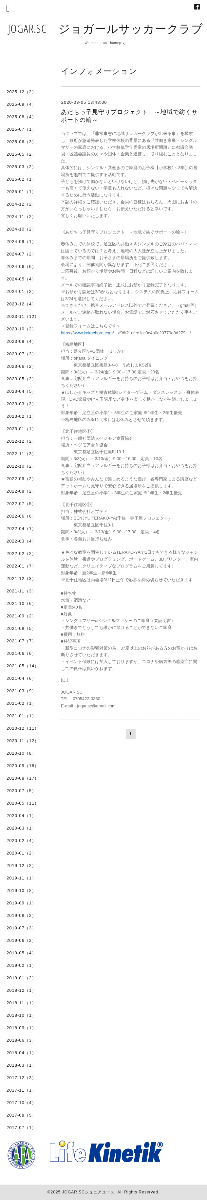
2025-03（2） (21, 166)
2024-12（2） (21, 204)
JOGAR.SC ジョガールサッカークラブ (105, 28)
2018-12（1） (21, 990)
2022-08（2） (21, 491)
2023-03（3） (21, 403)
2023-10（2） (21, 328)
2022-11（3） (21, 453)
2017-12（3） (21, 1077)
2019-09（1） (21, 902)
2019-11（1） (21, 878)
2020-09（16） (23, 765)
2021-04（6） (21, 678)
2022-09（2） (21, 478)
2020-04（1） (21, 815)
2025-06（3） (21, 141)
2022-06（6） (21, 516)
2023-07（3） (21, 353)
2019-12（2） (21, 865)
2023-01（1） (21, 428)
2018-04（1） (21, 1052)
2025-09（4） (21, 104)
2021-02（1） (21, 703)
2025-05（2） (21, 154)
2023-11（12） (23, 316)
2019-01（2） (21, 977)
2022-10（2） (21, 466)
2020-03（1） (21, 828)
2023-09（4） (21, 341)
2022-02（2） (21, 553)
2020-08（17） (23, 778)
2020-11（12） (23, 740)
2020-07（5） (21, 790)
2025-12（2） (21, 91)
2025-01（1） (21, 191)
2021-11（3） (21, 591)
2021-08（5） (21, 628)
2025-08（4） (21, 116)
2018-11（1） (21, 1002)
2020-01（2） (21, 853)
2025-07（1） (21, 129)
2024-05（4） (21, 279)
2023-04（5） (21, 391)
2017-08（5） (21, 1115)
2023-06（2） (21, 366)
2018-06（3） (21, 1040)
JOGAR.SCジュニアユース (88, 1192)
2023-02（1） (21, 416)
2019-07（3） (21, 927)
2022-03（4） (21, 541)
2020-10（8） (21, 753)
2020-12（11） (23, 728)
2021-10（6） (21, 603)
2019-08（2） (21, 915)
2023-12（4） (21, 303)
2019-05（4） (21, 952)
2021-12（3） (21, 578)
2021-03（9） (21, 690)
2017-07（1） (21, 1127)
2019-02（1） (21, 965)
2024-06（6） (21, 266)
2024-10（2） (21, 229)
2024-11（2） (21, 216)
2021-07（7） (21, 640)
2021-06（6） (21, 653)
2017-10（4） (21, 1102)
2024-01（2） (21, 291)
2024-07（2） (21, 254)
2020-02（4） (21, 840)
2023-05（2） (21, 378)
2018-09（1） (21, 1027)
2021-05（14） (23, 665)
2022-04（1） (21, 528)
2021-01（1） (21, 715)
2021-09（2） (21, 615)
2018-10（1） (21, 1015)
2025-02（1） (21, 179)
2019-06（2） (21, 940)
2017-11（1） (21, 1090)
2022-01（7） (21, 566)
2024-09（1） (21, 241)
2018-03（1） (21, 1065)
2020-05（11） (23, 803)
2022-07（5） (21, 503)
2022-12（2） (21, 441)
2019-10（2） (21, 890)
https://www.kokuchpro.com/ (87, 332)
